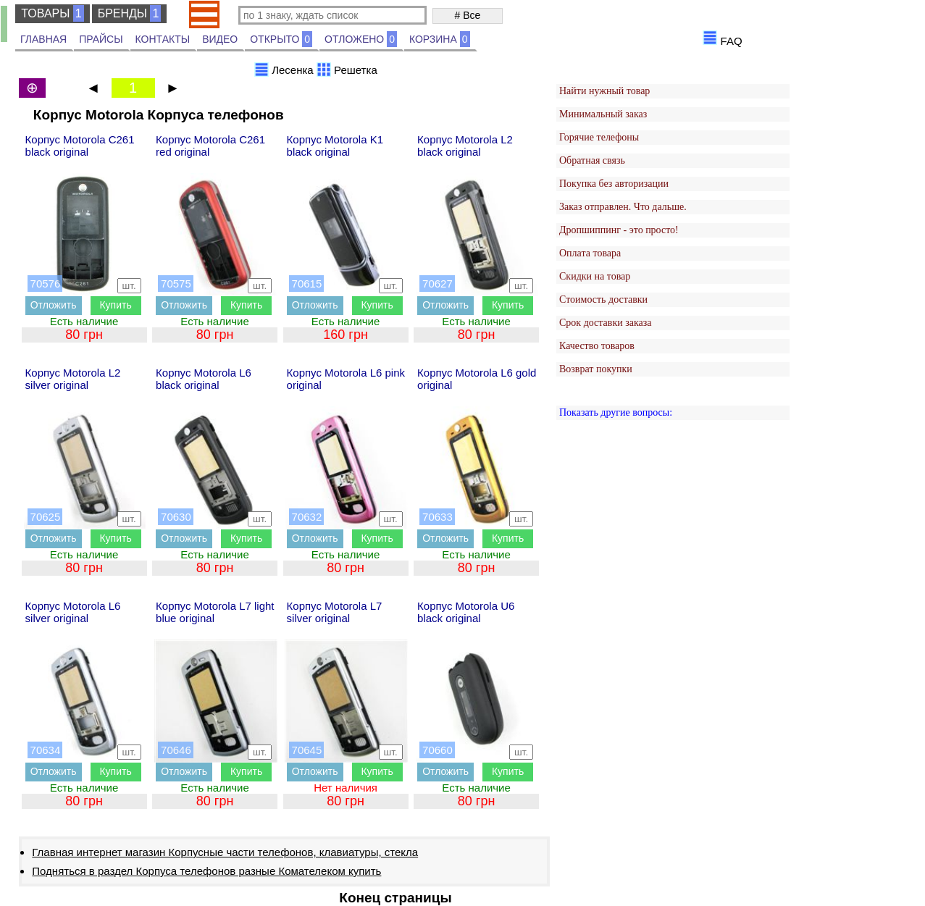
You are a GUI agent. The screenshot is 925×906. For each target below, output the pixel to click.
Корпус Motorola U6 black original (465, 612)
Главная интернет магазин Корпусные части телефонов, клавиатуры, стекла (225, 852)
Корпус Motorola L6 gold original (476, 378)
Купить (115, 305)
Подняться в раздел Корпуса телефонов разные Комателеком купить (206, 871)
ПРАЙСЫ (100, 39)
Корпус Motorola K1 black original (335, 145)
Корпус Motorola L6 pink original (346, 378)
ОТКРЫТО (281, 39)
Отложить (53, 305)
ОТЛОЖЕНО (361, 39)
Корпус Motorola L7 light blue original (215, 612)
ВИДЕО (220, 39)
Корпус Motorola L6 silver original (73, 612)
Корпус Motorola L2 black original (465, 145)
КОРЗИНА (439, 39)
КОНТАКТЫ (163, 39)
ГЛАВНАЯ (43, 39)
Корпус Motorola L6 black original (203, 378)
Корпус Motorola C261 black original (80, 145)
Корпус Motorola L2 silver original (73, 378)
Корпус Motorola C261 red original (210, 145)
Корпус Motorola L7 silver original (334, 612)
